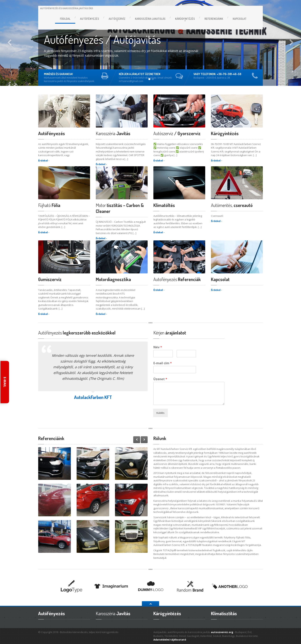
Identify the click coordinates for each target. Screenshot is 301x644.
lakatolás (150, 18)
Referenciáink (213, 18)
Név (157, 347)
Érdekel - (43, 160)
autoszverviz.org (222, 632)
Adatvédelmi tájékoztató (169, 639)
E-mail (5, 382)
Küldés (160, 413)
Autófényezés (89, 18)
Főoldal (65, 18)
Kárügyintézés (185, 18)
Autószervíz (117, 18)
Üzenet (160, 379)
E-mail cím (162, 363)
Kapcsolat (239, 18)
